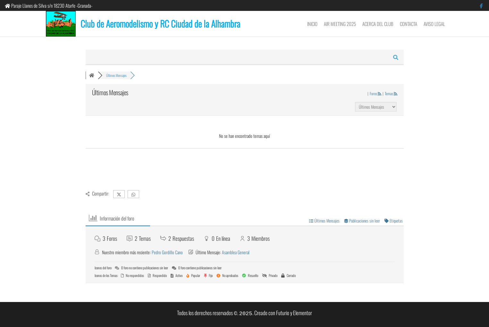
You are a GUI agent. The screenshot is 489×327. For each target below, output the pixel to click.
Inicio (312, 23)
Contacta (408, 23)
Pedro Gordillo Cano (167, 252)
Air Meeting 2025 (340, 23)
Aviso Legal (434, 23)
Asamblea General (235, 252)
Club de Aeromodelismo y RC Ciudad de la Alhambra (160, 23)
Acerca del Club (377, 23)
